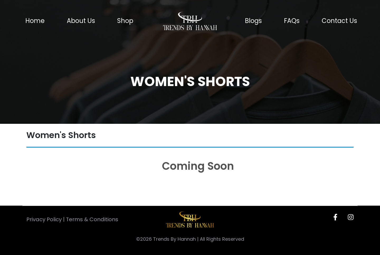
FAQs (292, 21)
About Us (81, 21)
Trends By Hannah (174, 239)
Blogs (253, 21)
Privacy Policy (44, 219)
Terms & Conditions (92, 219)
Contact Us (339, 21)
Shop (125, 21)
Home (35, 21)
